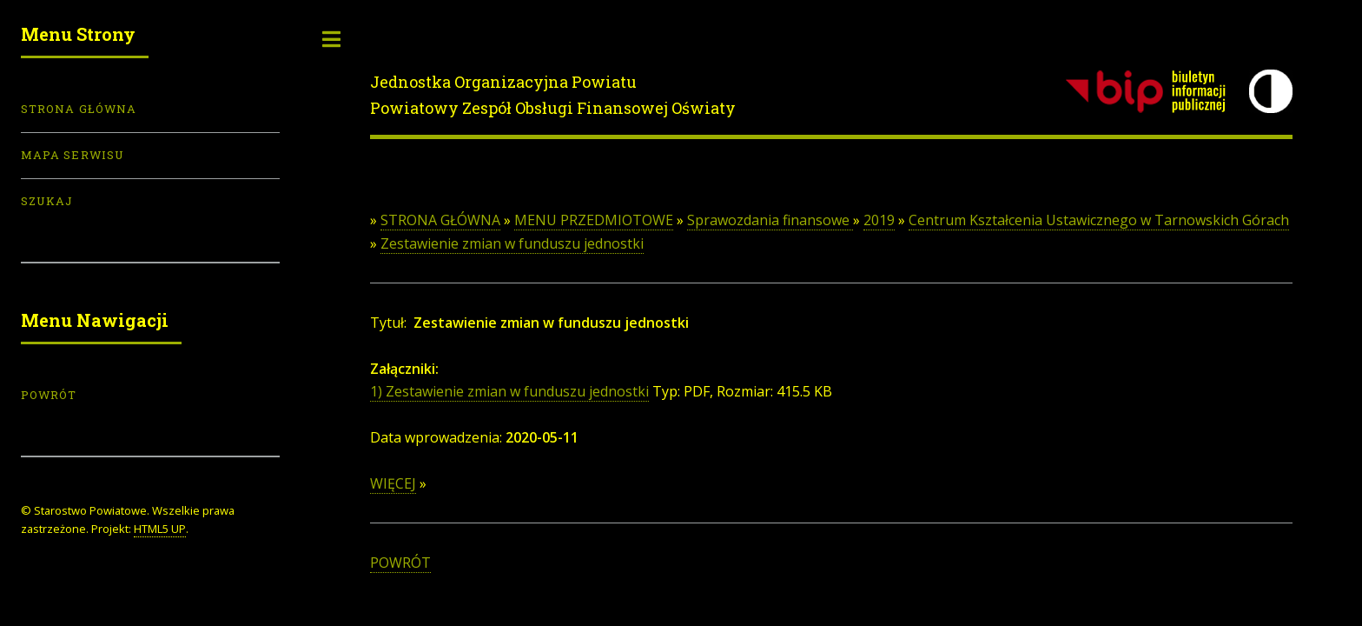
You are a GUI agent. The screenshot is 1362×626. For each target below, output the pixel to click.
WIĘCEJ (393, 483)
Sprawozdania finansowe (770, 220)
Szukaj (47, 201)
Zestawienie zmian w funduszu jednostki (512, 243)
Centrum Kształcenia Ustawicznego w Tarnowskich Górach (1099, 220)
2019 (879, 220)
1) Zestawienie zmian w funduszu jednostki (509, 391)
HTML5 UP (160, 528)
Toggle (332, 39)
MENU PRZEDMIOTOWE (593, 220)
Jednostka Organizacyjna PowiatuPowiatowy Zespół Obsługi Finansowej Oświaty (553, 94)
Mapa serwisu (72, 155)
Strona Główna (78, 109)
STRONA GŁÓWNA (440, 220)
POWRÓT (400, 562)
